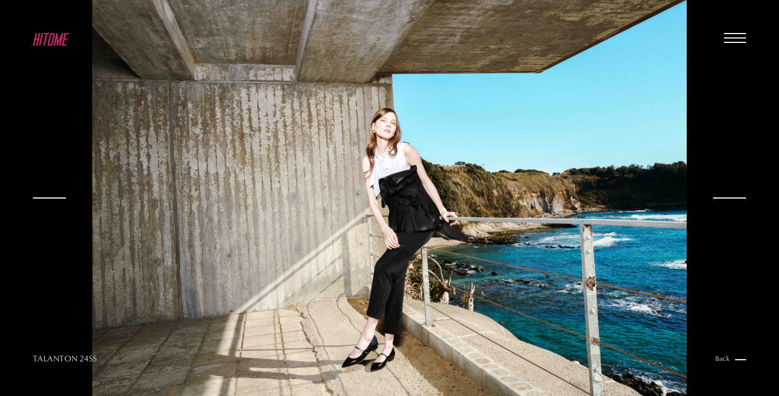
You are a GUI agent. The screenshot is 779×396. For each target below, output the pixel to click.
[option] (389, 198)
